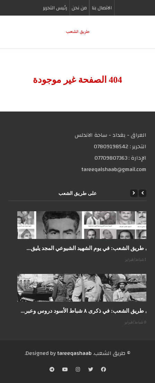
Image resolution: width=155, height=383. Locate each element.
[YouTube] (65, 370)
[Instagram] (78, 370)
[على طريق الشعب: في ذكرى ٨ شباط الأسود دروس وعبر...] (86, 288)
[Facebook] (103, 370)
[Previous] (142, 193)
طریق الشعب (78, 31)
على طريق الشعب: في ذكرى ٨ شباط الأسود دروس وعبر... (88, 311)
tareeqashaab (74, 353)
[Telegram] (52, 370)
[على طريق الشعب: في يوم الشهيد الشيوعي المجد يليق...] (86, 225)
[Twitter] (91, 370)
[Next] (134, 193)
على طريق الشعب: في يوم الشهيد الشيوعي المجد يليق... (91, 248)
